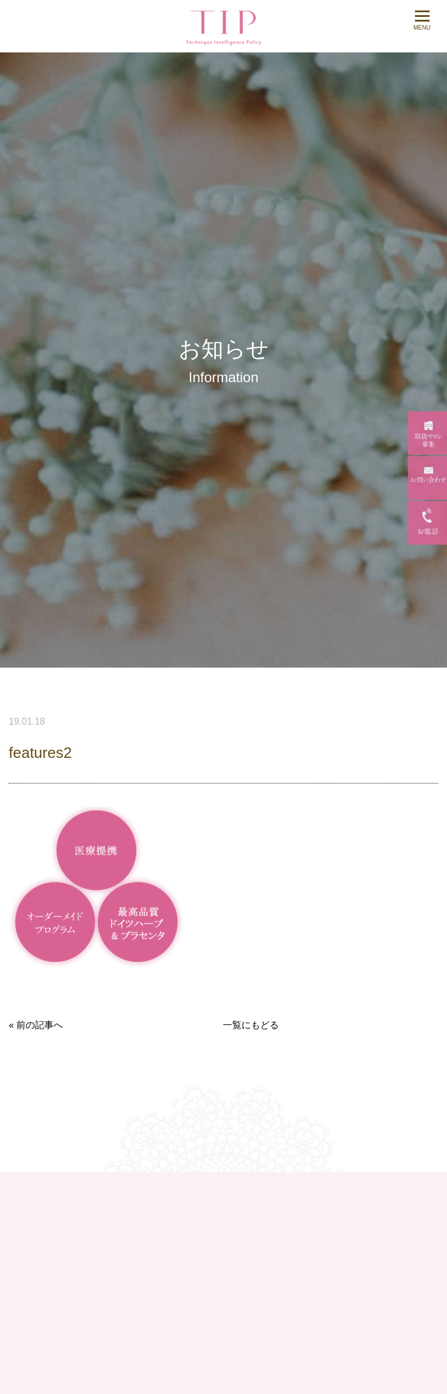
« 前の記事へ (36, 1025)
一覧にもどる (251, 1025)
